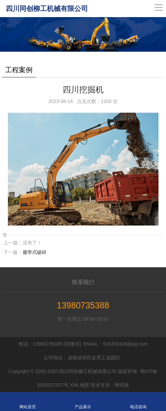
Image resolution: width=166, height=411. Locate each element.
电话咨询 (138, 401)
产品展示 (83, 401)
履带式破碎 (35, 252)
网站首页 (27, 401)
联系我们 (83, 282)
